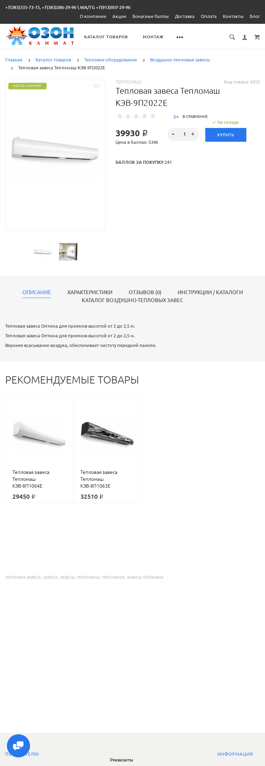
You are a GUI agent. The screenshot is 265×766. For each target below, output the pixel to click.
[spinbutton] (183, 134)
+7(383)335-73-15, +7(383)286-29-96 (40, 7)
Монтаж (153, 36)
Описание (36, 292)
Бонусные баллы (150, 16)
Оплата (209, 16)
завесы (67, 577)
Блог (255, 16)
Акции (119, 16)
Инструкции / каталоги (210, 292)
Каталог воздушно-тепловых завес (132, 300)
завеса (50, 577)
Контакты (233, 16)
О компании (93, 16)
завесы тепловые (145, 577)
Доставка (185, 16)
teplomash (113, 577)
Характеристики (89, 292)
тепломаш (88, 577)
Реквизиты (121, 759)
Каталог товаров (106, 36)
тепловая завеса (23, 577)
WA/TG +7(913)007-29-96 (105, 7)
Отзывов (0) (145, 292)
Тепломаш (128, 81)
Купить (225, 135)
